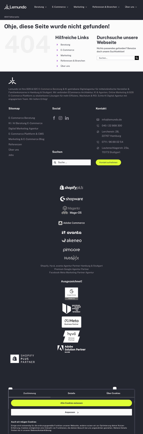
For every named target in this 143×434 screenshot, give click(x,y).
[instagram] (60, 118)
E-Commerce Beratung (50, 89)
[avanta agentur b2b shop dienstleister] (71, 232)
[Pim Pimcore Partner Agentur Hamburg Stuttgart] (71, 249)
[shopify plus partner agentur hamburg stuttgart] (22, 353)
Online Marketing (118, 92)
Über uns (65, 66)
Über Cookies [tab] (113, 393)
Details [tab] (71, 393)
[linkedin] (67, 118)
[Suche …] (71, 162)
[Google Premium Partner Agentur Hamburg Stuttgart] (71, 288)
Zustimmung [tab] (29, 393)
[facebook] (54, 118)
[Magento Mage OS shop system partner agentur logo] (71, 206)
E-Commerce (67, 50)
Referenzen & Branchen (73, 60)
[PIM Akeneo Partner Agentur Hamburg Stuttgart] (71, 237)
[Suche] (137, 58)
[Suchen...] (116, 58)
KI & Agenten (101, 92)
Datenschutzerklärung (41, 430)
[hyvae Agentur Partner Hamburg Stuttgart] (71, 331)
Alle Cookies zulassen (71, 403)
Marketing (66, 55)
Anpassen (71, 412)
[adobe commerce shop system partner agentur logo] (71, 219)
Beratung (65, 44)
